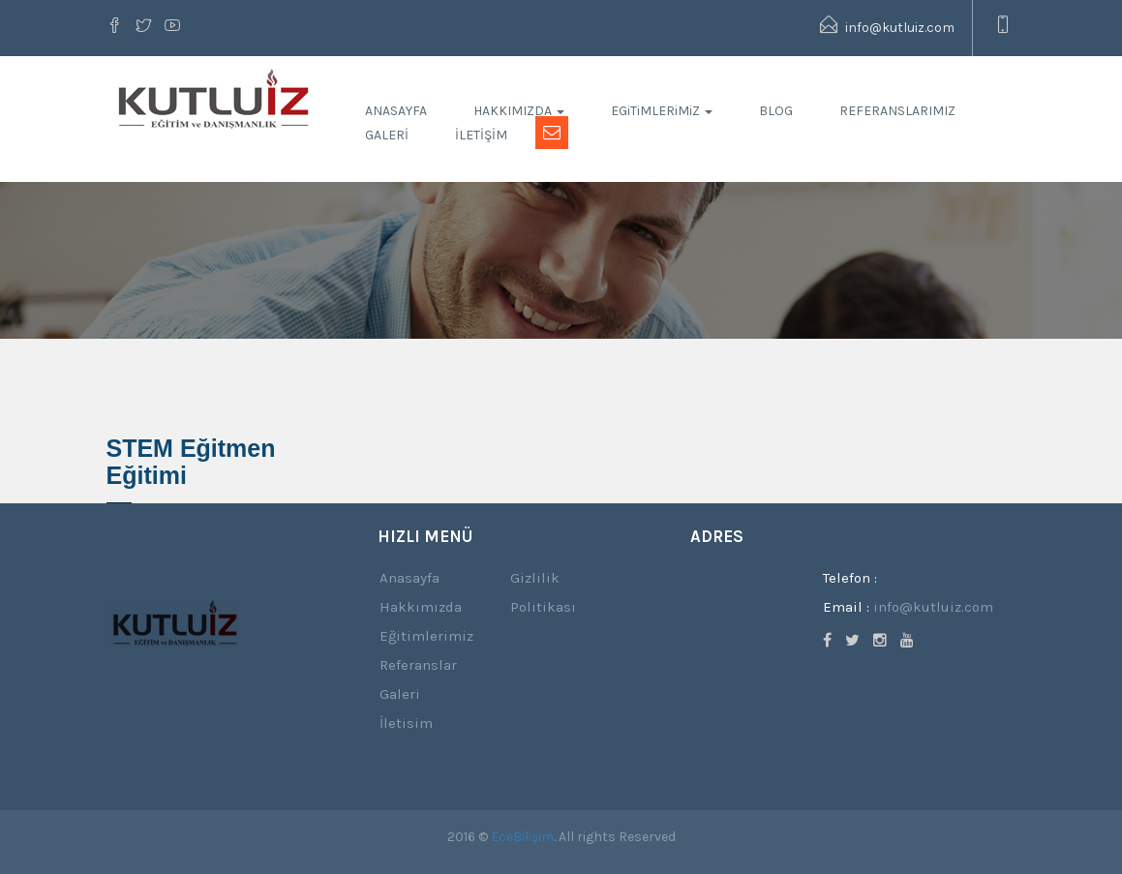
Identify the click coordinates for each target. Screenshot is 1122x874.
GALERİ (387, 135)
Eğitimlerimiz (426, 636)
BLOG (776, 111)
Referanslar (418, 665)
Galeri (399, 694)
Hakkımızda (420, 607)
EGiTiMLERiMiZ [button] (662, 111)
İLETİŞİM (481, 135)
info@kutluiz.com (887, 25)
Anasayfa (409, 578)
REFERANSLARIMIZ (897, 111)
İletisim (406, 723)
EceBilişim (522, 837)
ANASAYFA (396, 111)
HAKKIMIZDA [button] (518, 111)
